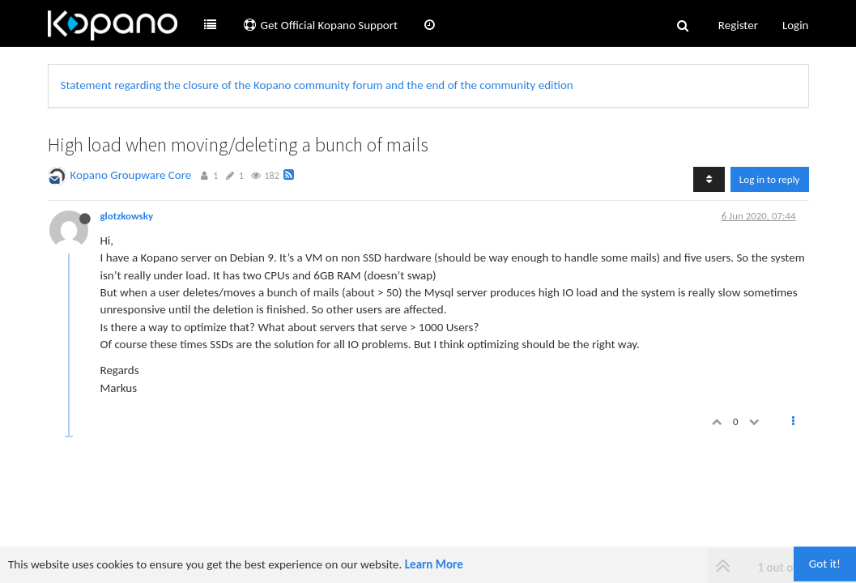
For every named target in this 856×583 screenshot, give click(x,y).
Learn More (434, 564)
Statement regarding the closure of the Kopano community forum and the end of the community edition (317, 85)
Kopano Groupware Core (131, 175)
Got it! (825, 563)
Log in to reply (769, 179)
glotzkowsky (127, 216)
